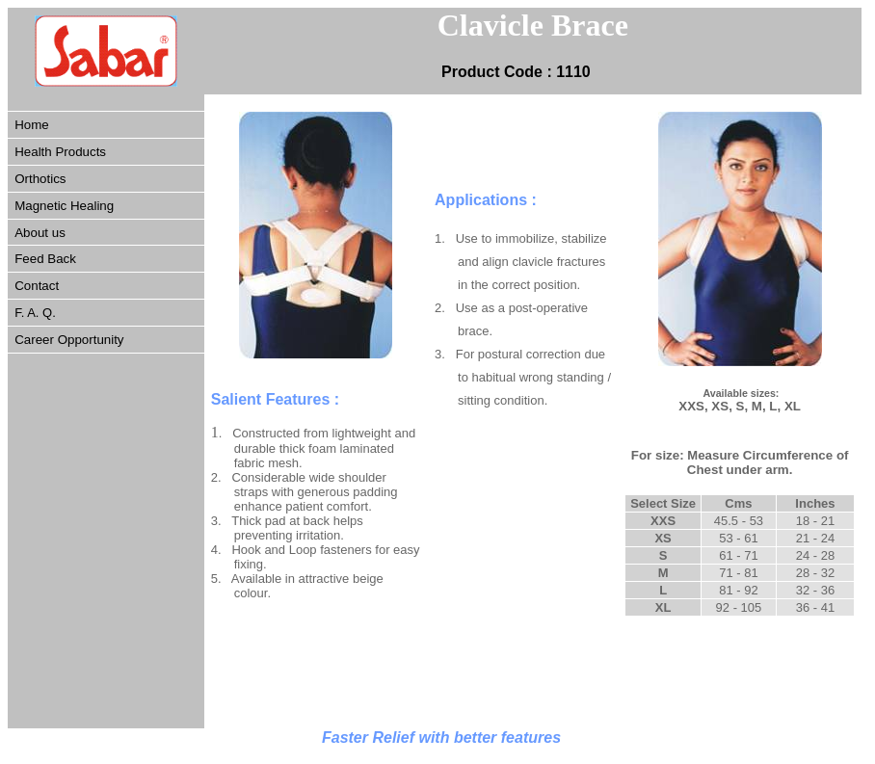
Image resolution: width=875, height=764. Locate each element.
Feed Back (45, 258)
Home (31, 125)
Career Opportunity (68, 339)
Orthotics (40, 178)
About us (40, 232)
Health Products (60, 152)
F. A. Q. (35, 312)
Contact (36, 285)
